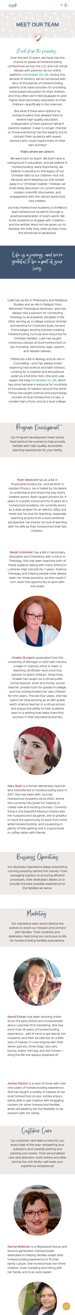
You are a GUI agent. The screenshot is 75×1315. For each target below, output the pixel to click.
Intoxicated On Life (36, 74)
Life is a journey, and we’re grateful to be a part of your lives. (37, 261)
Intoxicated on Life (43, 380)
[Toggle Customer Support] (66, 1306)
